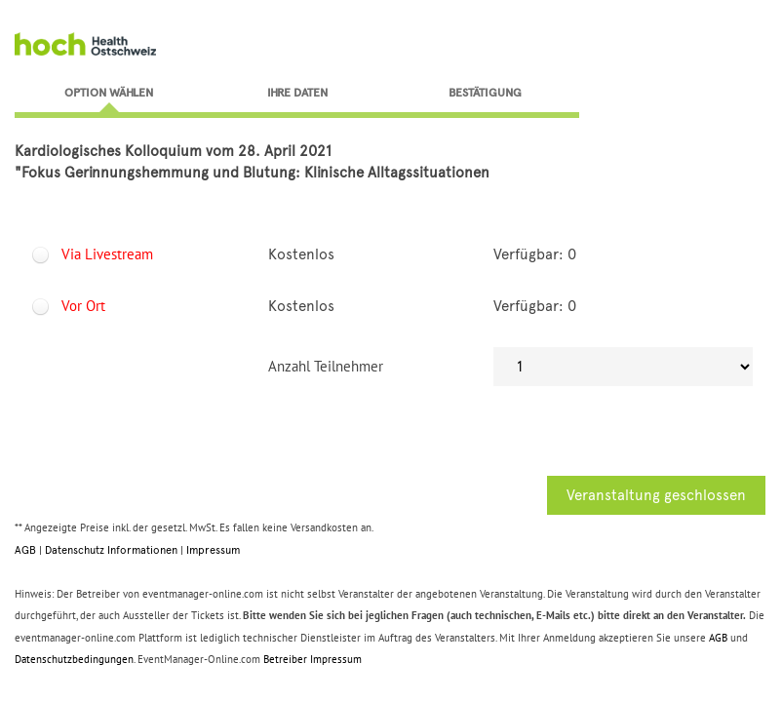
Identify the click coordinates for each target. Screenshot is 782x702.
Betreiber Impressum (312, 659)
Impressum (213, 550)
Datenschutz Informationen (111, 550)
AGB (25, 550)
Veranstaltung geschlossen (656, 495)
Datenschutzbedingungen (74, 659)
